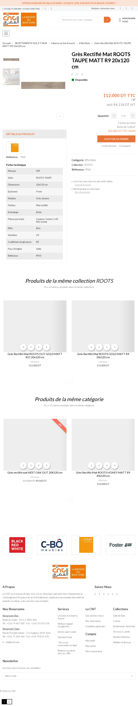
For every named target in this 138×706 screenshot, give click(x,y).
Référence (12, 157)
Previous (66, 382)
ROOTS (88, 164)
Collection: (77, 164)
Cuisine (116, 621)
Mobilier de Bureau (122, 642)
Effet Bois (90, 160)
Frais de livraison (83, 184)
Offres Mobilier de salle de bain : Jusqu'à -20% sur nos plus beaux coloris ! (69, 3)
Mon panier (90, 646)
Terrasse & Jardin (121, 631)
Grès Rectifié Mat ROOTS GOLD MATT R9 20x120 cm (103, 355)
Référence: (78, 169)
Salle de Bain (119, 615)
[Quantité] (123, 116)
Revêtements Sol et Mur (124, 626)
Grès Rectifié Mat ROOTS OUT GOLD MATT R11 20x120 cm (35, 355)
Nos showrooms (82, 192)
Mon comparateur (93, 651)
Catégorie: (78, 160)
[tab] (34, 134)
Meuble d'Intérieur (121, 637)
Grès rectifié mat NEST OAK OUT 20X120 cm (34, 472)
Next (71, 382)
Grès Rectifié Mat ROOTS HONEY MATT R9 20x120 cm (103, 474)
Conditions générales (95, 626)
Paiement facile (65, 637)
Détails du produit (20, 134)
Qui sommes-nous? (94, 615)
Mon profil (90, 640)
